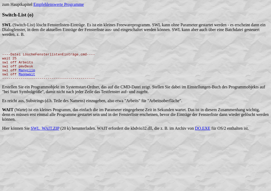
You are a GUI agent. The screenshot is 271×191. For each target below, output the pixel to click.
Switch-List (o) (17, 15)
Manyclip (27, 75)
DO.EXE (202, 135)
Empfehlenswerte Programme (58, 4)
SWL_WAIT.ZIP (45, 135)
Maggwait (27, 80)
